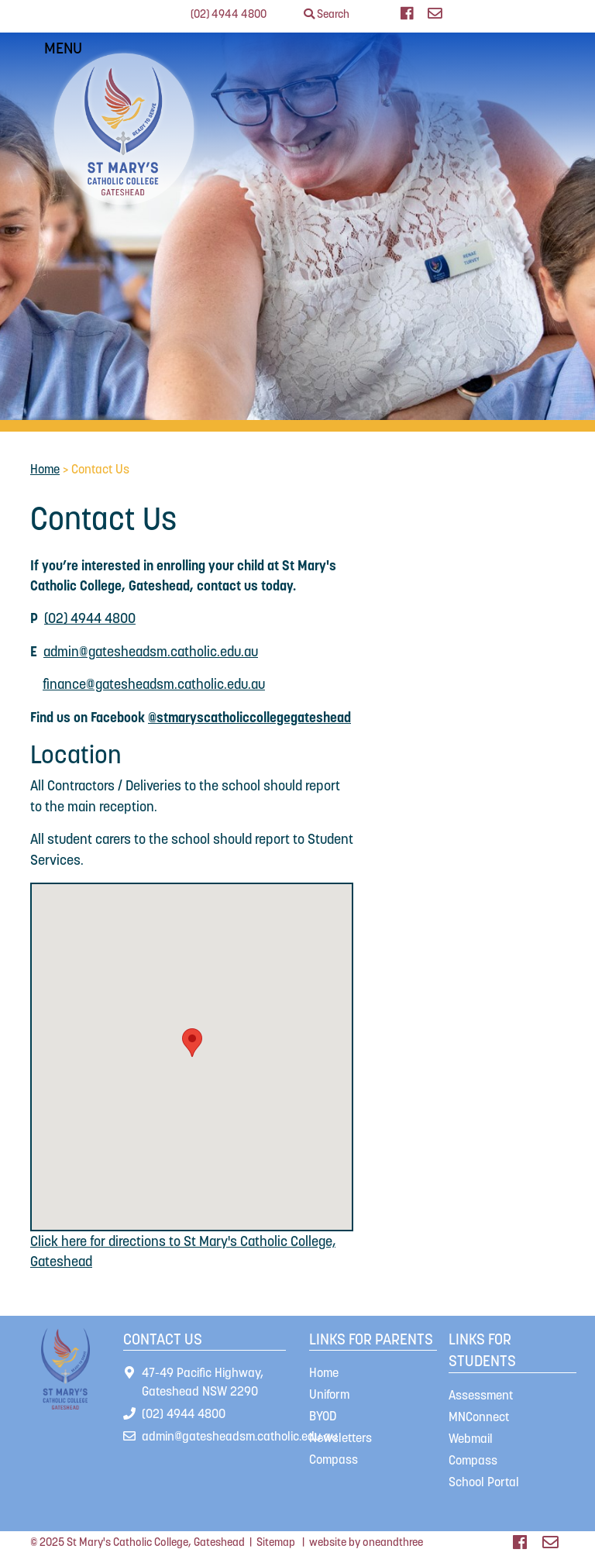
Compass (333, 1459)
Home (45, 469)
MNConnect (479, 1416)
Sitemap (275, 1542)
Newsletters (340, 1437)
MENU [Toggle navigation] (66, 47)
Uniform (329, 1394)
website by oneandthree (366, 1542)
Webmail (471, 1438)
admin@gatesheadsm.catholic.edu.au (150, 651)
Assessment (481, 1395)
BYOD (322, 1415)
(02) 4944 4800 (229, 14)
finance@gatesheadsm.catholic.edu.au (154, 684)
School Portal (484, 1481)
